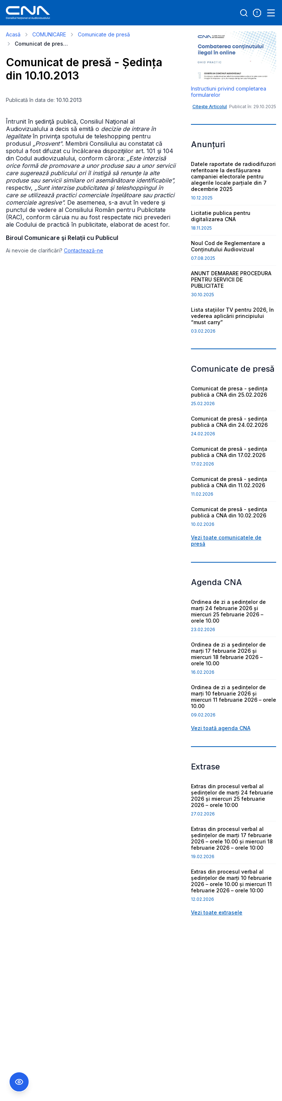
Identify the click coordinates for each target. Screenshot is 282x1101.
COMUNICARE (49, 34)
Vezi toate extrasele (216, 912)
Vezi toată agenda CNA (220, 728)
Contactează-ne (83, 250)
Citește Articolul (209, 106)
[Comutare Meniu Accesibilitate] (19, 1082)
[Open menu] (271, 13)
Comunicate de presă (104, 34)
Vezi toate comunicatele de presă (226, 540)
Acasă (13, 34)
